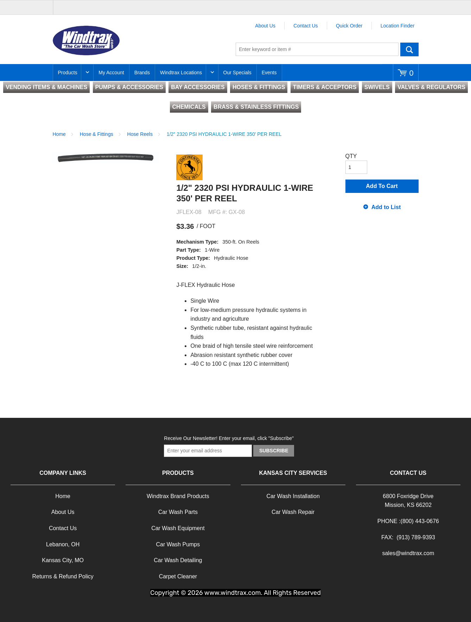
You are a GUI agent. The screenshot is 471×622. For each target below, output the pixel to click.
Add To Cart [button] (381, 186)
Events (269, 72)
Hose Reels (140, 134)
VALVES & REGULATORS (431, 87)
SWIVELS (377, 87)
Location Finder (398, 26)
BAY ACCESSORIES (197, 87)
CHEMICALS (189, 107)
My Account (111, 72)
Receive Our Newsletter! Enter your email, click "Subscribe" (229, 438)
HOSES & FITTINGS (259, 87)
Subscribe (273, 450)
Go (409, 49)
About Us (265, 26)
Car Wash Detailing (178, 560)
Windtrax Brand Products (178, 496)
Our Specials (237, 72)
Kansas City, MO (63, 560)
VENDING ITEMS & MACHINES (46, 87)
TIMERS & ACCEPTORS (324, 87)
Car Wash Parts (178, 512)
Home (59, 134)
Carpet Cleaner (178, 576)
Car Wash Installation (292, 496)
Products (67, 72)
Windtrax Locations (181, 72)
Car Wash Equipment (177, 528)
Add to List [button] (386, 207)
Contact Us (305, 26)
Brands (142, 72)
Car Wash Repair (293, 512)
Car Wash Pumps (178, 544)
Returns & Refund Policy (62, 576)
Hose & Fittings (96, 134)
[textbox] (317, 49)
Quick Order (349, 26)
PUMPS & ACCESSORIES (129, 87)
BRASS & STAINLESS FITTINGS (256, 107)
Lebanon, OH (62, 544)
